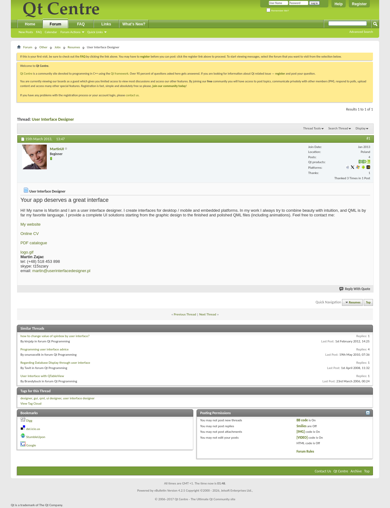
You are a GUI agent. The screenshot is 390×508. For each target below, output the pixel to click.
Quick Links (95, 32)
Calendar (51, 32)
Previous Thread (185, 314)
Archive (356, 471)
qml (42, 398)
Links (106, 24)
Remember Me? (277, 10)
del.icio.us (33, 429)
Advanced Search (361, 32)
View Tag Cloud (31, 404)
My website (30, 224)
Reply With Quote (355, 289)
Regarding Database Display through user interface (55, 363)
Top (368, 302)
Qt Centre (26, 74)
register (280, 74)
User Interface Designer (53, 119)
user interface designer (78, 398)
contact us (132, 95)
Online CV (29, 233)
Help (339, 4)
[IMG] (300, 432)
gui (36, 398)
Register (359, 4)
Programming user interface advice (44, 349)
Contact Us (323, 471)
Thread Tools (312, 128)
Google (31, 445)
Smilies (301, 426)
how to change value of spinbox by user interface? (55, 336)
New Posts (26, 32)
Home (30, 24)
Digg (29, 421)
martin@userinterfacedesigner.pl (61, 270)
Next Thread (207, 314)
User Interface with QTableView (42, 376)
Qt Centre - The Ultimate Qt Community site (205, 499)
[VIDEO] (302, 438)
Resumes (74, 47)
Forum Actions (70, 32)
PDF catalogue (33, 243)
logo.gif (26, 252)
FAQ (39, 32)
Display (361, 128)
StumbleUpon (36, 437)
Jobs (57, 47)
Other (43, 47)
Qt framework (120, 74)
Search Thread (338, 128)
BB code (302, 420)
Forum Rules (305, 451)
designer (26, 398)
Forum (55, 24)
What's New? (133, 24)
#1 (368, 138)
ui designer (53, 398)
